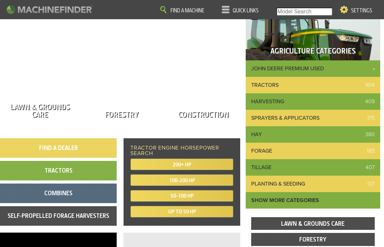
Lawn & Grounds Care (313, 223)
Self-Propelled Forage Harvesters (58, 215)
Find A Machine (187, 10)
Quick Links (246, 10)
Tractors (58, 170)
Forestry (312, 239)
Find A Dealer (58, 147)
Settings (361, 10)
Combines (58, 193)
